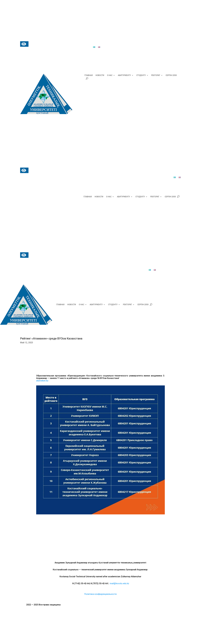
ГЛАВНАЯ (88, 75)
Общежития (100, 43)
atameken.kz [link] (42, 380)
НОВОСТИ (100, 75)
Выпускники (82, 47)
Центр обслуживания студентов (74, 43)
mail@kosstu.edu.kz (119, 583)
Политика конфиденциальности (100, 594)
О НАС (109, 75)
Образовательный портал (119, 43)
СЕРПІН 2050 (171, 75)
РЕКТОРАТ (155, 75)
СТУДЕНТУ (141, 75)
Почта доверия (67, 47)
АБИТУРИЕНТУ (124, 75)
